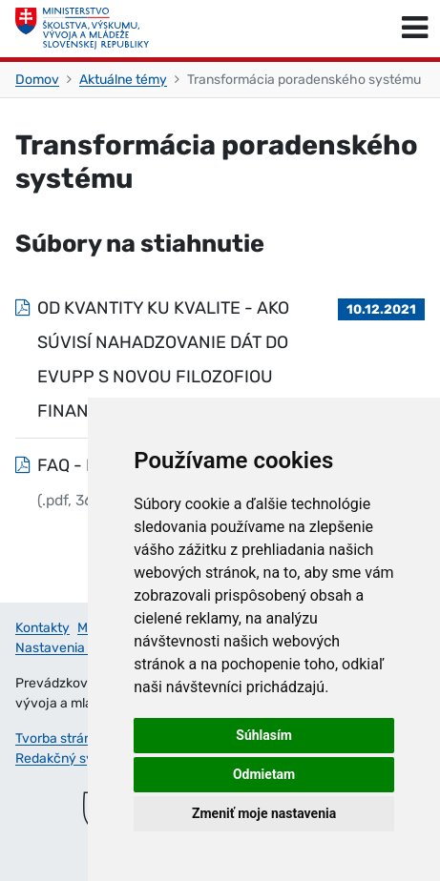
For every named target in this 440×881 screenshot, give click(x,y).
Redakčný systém (69, 758)
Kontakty (42, 628)
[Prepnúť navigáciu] (414, 28)
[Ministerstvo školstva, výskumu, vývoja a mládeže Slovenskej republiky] (82, 29)
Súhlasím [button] (264, 735)
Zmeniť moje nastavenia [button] (264, 813)
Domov (37, 80)
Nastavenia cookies (75, 648)
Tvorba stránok (60, 738)
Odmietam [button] (264, 774)
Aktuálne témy (123, 80)
